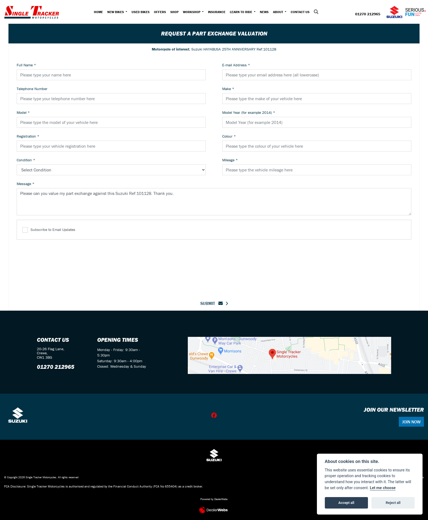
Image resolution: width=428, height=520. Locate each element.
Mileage (230, 160)
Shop (174, 12)
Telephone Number (32, 88)
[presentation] (214, 266)
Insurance (216, 12)
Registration (28, 136)
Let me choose (383, 488)
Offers (160, 12)
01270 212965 (367, 14)
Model (23, 112)
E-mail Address (236, 65)
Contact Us (300, 12)
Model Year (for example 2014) (248, 112)
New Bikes (116, 12)
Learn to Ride (241, 12)
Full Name (26, 65)
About (278, 12)
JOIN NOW (411, 421)
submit (211, 303)
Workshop (192, 12)
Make (228, 88)
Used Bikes (141, 12)
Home (98, 12)
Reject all (393, 503)
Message (25, 183)
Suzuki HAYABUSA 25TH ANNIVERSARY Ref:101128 (214, 49)
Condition (26, 160)
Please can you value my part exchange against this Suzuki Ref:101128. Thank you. (214, 201)
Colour (229, 136)
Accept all (346, 503)
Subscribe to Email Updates (48, 230)
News (264, 12)
